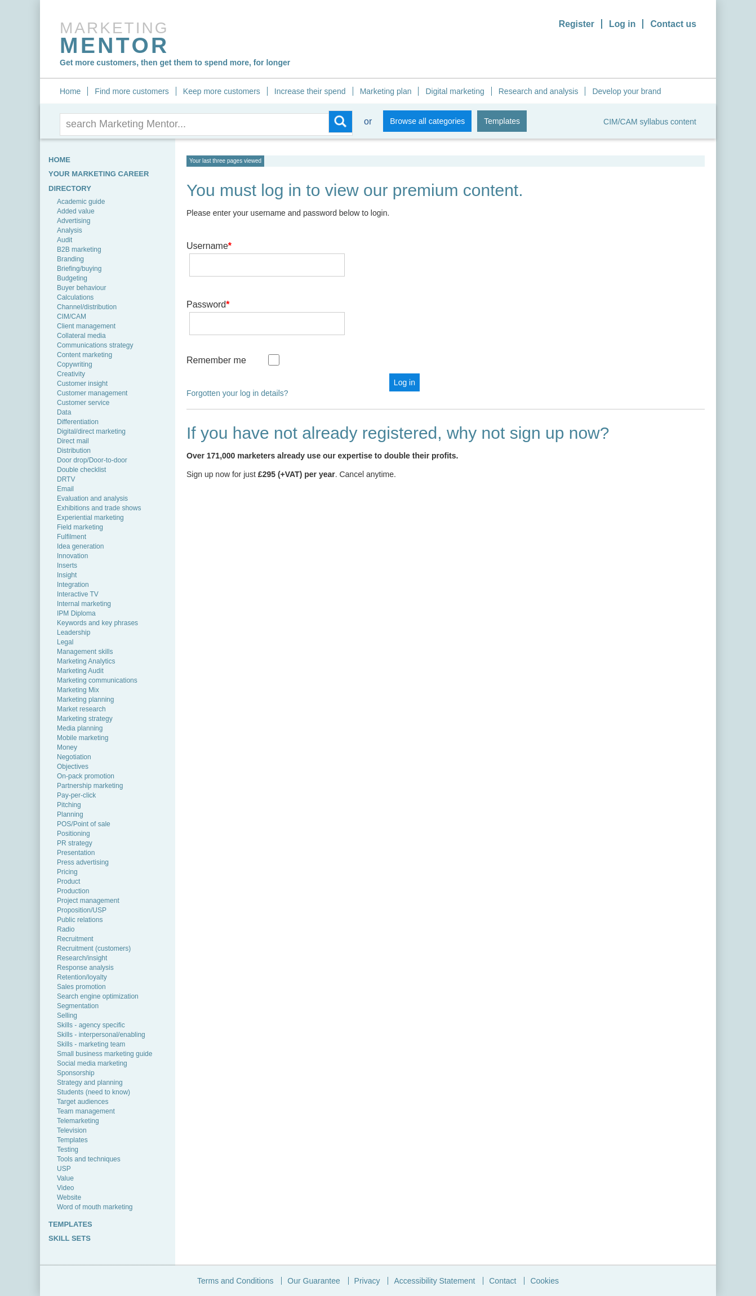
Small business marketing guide (104, 1054)
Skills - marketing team (91, 1044)
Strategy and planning (90, 1082)
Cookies (544, 1280)
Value (65, 1178)
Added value (76, 211)
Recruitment (75, 939)
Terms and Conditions (235, 1280)
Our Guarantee (313, 1280)
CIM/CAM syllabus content (649, 121)
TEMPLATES (70, 1224)
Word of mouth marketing (95, 1207)
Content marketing (84, 355)
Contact (502, 1280)
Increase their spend (310, 91)
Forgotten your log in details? (237, 360)
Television (72, 1130)
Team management (86, 1111)
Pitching (69, 805)
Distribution (74, 451)
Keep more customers (221, 91)
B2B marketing (79, 249)
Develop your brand (626, 91)
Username (209, 246)
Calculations (75, 297)
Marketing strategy (85, 719)
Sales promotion (81, 987)
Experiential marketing (90, 518)
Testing (67, 1150)
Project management (88, 901)
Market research (81, 709)
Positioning (73, 834)
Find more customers (131, 91)
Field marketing (80, 527)
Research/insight (82, 958)
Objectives (72, 767)
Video (65, 1188)
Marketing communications (97, 680)
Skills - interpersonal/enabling (101, 1035)
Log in (621, 24)
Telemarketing (78, 1121)
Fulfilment (71, 537)
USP (64, 1169)
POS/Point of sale (83, 824)
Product (68, 881)
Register (575, 24)
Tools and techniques (89, 1159)
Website (69, 1197)
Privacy (367, 1280)
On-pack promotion (85, 776)
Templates (502, 121)
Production (73, 891)
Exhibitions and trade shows (99, 508)
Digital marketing (454, 91)
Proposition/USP (81, 910)
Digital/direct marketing (91, 431)
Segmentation (78, 1006)
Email (65, 489)
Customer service (83, 403)
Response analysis (85, 968)
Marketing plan (386, 91)
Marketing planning (85, 699)
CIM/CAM (71, 316)
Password (207, 288)
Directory (69, 188)
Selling (67, 1015)
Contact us (673, 24)
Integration (73, 585)
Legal (65, 642)
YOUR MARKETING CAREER (98, 174)
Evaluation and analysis (92, 498)
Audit (64, 240)
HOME (59, 159)
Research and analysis (539, 91)
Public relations (80, 920)
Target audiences (82, 1102)
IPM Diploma (76, 613)
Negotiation (74, 757)
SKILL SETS (69, 1238)
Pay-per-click (76, 795)
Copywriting (74, 364)
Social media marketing (92, 1063)
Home (70, 91)
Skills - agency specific (91, 1025)
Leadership (73, 632)
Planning (70, 814)
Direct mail (73, 441)
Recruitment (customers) (94, 948)
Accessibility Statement (434, 1280)
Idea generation (80, 546)
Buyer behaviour (81, 288)
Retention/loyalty (82, 977)
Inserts (67, 565)
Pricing (67, 872)
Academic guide (81, 202)
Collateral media (81, 336)
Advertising (73, 221)
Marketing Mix (78, 690)
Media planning (80, 728)
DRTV (66, 479)
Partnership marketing (90, 786)
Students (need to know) (93, 1092)
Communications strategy (95, 345)
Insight (67, 575)
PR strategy (74, 843)
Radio (65, 929)
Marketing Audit (80, 671)
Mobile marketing (82, 738)
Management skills (85, 652)
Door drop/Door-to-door (92, 460)
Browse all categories (427, 121)
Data (64, 412)
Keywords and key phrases (97, 623)
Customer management (92, 393)
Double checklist (81, 470)
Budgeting (72, 278)
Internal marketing (84, 604)
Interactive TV (78, 594)
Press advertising (83, 862)
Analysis (69, 230)
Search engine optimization (98, 996)
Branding (70, 259)
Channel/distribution (87, 307)
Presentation (76, 853)
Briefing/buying (79, 269)
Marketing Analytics (86, 661)
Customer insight (82, 384)
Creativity (71, 374)
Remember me (216, 327)
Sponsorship (76, 1073)
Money (67, 747)
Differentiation (78, 422)
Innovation (72, 556)
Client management (86, 326)
